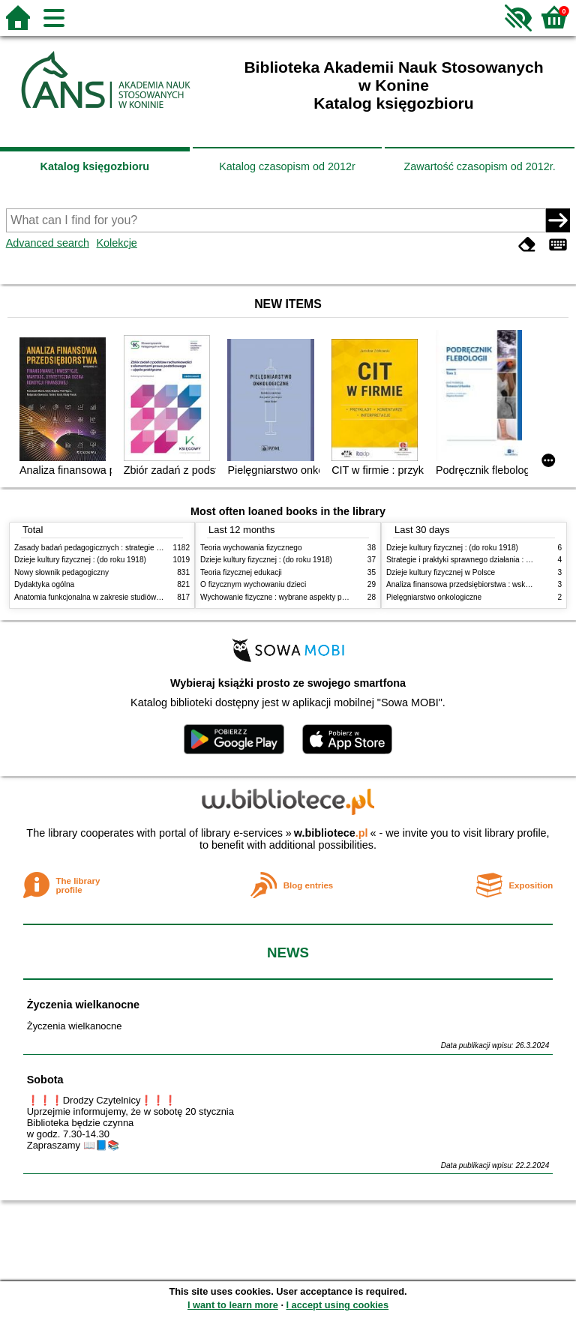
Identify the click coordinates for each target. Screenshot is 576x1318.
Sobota (45, 1080)
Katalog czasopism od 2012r (287, 166)
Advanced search (47, 243)
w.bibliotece (331, 833)
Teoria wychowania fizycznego (251, 548)
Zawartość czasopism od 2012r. (479, 166)
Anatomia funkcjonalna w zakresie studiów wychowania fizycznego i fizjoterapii (146, 597)
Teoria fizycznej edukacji (241, 572)
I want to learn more (233, 1305)
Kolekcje (116, 243)
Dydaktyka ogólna (44, 584)
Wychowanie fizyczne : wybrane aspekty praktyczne (287, 597)
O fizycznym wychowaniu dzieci (253, 584)
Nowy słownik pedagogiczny (61, 572)
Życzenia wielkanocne (83, 1005)
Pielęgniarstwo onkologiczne (434, 597)
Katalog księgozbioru (95, 166)
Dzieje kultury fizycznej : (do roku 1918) (80, 560)
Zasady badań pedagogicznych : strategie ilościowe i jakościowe (122, 548)
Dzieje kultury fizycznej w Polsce (440, 572)
